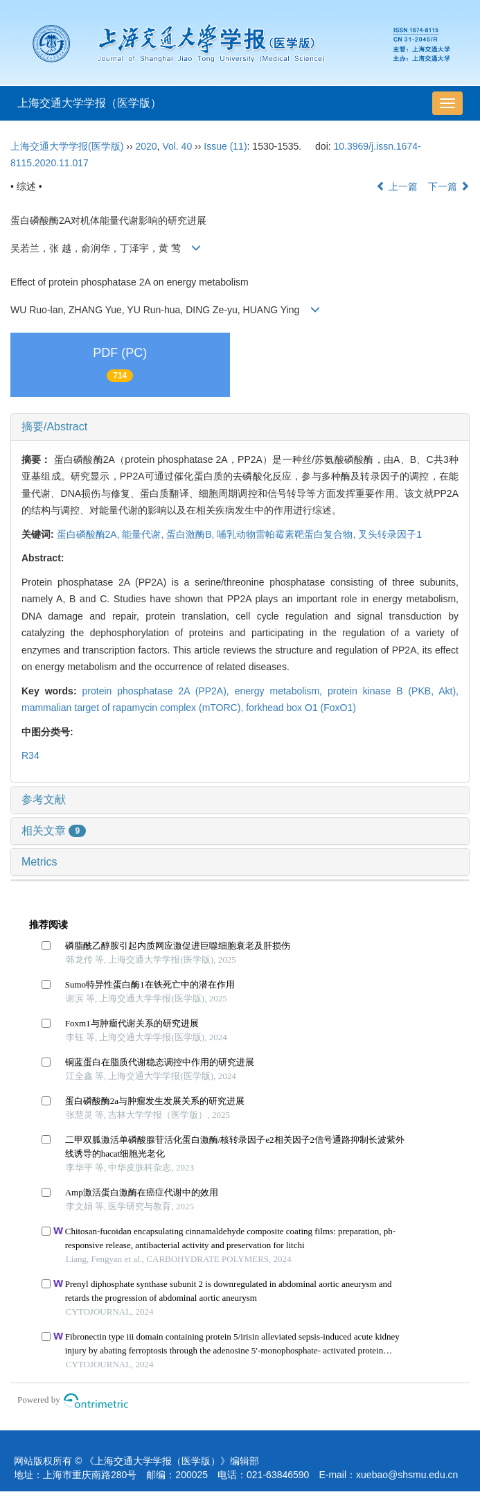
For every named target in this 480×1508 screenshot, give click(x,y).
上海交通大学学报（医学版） (89, 103)
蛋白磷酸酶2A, (90, 534)
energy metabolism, (281, 690)
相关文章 (53, 830)
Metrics (39, 862)
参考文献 (43, 799)
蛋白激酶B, (191, 534)
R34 (30, 755)
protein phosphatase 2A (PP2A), (158, 690)
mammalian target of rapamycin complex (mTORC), (133, 707)
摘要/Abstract (54, 426)
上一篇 (397, 186)
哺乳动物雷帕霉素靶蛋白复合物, (287, 534)
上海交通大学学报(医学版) (66, 146)
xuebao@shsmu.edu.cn (407, 1474)
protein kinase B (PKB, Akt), (393, 690)
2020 (146, 146)
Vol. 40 (177, 146)
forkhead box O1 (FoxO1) (301, 707)
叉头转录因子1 (390, 534)
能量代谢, (144, 534)
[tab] (240, 427)
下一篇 (449, 186)
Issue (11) (225, 146)
